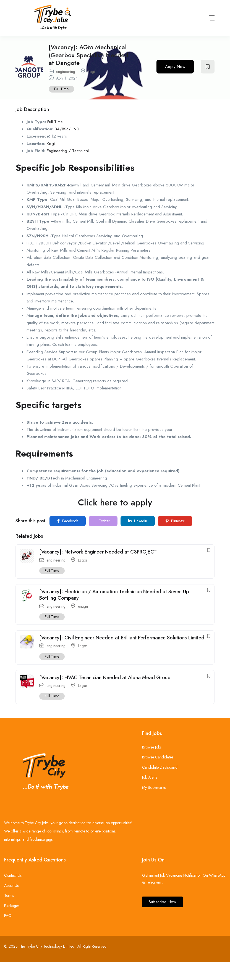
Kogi (51, 144)
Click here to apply (115, 502)
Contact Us (13, 875)
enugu (83, 606)
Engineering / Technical (68, 151)
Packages (11, 905)
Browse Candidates (157, 757)
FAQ (8, 915)
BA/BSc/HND (67, 129)
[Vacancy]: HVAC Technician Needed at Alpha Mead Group (105, 677)
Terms (9, 895)
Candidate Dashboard (159, 767)
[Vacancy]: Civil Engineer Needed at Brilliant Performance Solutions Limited (121, 637)
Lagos (82, 560)
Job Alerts (149, 777)
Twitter (104, 521)
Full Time (61, 88)
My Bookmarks (154, 787)
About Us (11, 885)
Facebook (67, 521)
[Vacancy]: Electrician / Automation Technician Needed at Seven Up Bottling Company (114, 595)
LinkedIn (137, 521)
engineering (65, 71)
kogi (91, 71)
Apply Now (175, 67)
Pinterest (175, 521)
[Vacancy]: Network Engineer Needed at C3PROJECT (98, 551)
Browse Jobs (151, 747)
